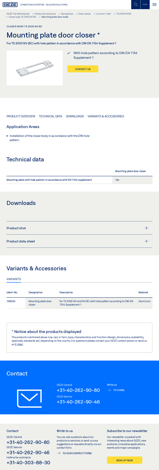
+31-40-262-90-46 (78, 401)
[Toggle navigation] (154, 4)
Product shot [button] (77, 228)
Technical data (50, 116)
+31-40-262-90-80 (78, 390)
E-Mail (19, 344)
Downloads (75, 116)
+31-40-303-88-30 (28, 462)
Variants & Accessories (106, 116)
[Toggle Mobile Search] (135, 4)
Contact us (83, 69)
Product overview (21, 116)
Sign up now (124, 460)
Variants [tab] (14, 279)
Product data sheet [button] (77, 241)
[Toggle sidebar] (145, 4)
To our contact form (77, 453)
